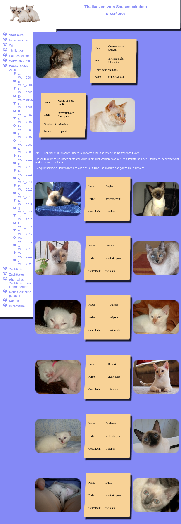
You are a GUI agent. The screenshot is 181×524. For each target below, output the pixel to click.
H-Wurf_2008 (25, 128)
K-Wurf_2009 (25, 150)
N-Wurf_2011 (25, 172)
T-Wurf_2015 (25, 217)
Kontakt (14, 301)
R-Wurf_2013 (25, 202)
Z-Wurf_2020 (25, 262)
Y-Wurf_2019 (25, 255)
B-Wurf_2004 (25, 83)
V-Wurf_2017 (25, 232)
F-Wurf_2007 (25, 113)
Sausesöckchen (20, 56)
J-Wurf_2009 (25, 143)
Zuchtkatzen (17, 269)
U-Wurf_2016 (25, 225)
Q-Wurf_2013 (25, 195)
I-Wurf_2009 (25, 135)
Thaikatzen (16, 50)
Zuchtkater (16, 274)
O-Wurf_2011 (25, 180)
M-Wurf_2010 (25, 165)
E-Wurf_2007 (25, 105)
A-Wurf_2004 (25, 75)
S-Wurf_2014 (25, 210)
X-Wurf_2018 (25, 247)
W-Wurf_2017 (25, 240)
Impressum (17, 306)
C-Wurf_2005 (25, 90)
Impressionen (18, 40)
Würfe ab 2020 (19, 61)
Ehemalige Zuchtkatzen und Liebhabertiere (21, 283)
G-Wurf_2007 (25, 120)
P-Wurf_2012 (25, 187)
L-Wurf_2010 (25, 158)
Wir (11, 45)
